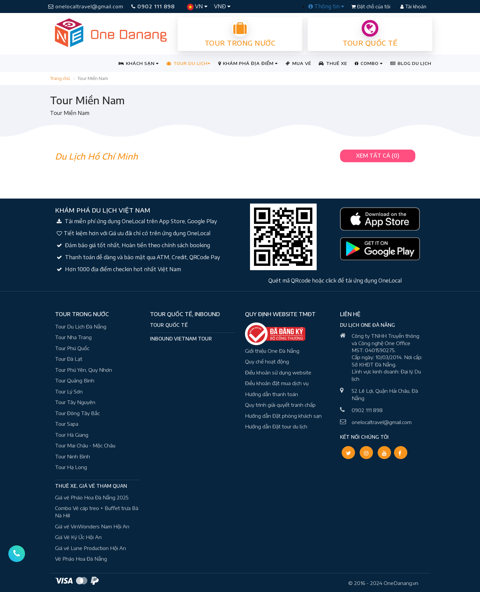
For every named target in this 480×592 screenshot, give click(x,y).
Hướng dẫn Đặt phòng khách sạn (283, 416)
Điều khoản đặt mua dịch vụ (277, 383)
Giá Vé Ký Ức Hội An (78, 537)
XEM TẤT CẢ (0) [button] (377, 155)
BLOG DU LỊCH (410, 63)
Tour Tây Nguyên (75, 402)
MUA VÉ (298, 63)
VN (197, 6)
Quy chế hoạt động (267, 361)
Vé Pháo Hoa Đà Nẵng (81, 559)
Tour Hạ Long (71, 467)
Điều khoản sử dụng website (278, 372)
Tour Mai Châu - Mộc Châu (85, 445)
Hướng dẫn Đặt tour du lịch (276, 426)
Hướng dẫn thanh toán (271, 394)
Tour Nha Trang (73, 337)
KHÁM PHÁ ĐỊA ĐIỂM (248, 63)
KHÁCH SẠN (139, 63)
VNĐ (222, 6)
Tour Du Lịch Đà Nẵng (80, 326)
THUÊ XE (333, 63)
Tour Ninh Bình (72, 456)
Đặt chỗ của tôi (371, 6)
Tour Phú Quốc (72, 348)
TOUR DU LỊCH (188, 63)
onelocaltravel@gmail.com (85, 6)
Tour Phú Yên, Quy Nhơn (83, 370)
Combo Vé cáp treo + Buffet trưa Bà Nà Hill (96, 512)
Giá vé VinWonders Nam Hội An (92, 526)
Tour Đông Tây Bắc (77, 413)
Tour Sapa (66, 424)
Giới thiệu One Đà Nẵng (272, 351)
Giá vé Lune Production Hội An (90, 548)
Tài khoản (413, 6)
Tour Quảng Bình (74, 380)
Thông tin (326, 6)
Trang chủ (60, 78)
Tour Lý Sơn (69, 391)
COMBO (369, 63)
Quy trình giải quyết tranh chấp (280, 405)
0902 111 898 (153, 6)
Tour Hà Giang (71, 435)
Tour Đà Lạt (68, 359)
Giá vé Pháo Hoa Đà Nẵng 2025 (92, 497)
